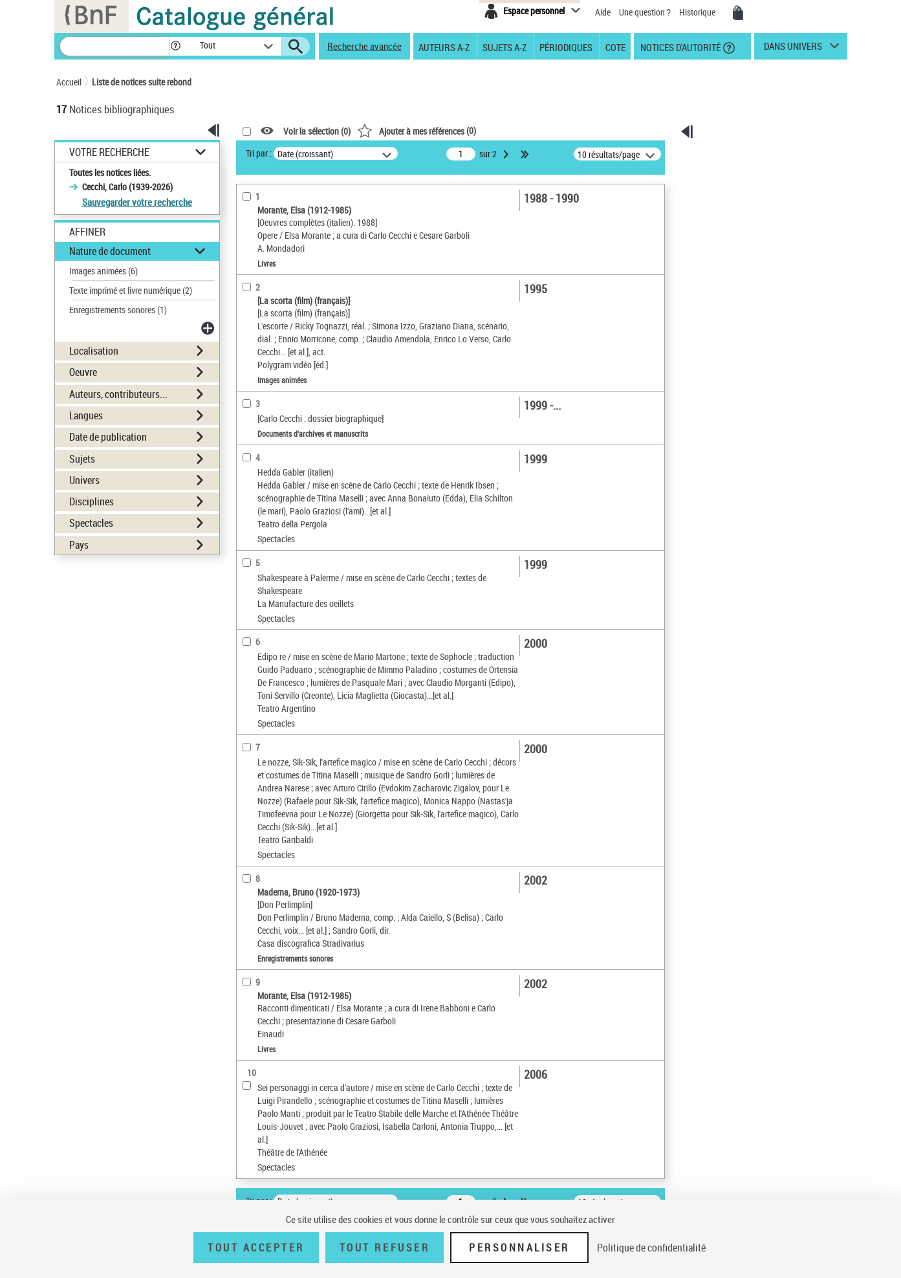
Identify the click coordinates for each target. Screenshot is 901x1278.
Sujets (82, 459)
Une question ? (646, 12)
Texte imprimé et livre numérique (130, 290)
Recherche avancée (364, 45)
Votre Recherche (109, 152)
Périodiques (565, 46)
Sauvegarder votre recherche (137, 201)
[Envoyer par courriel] (737, 212)
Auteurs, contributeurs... (118, 394)
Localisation (93, 351)
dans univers (793, 49)
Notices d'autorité (679, 46)
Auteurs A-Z (444, 46)
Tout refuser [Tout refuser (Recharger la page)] (384, 1247)
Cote (615, 46)
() (416, 130)
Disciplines (91, 501)
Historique (698, 12)
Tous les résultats (743, 282)
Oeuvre (83, 372)
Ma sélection (735, 172)
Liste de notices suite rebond (141, 82)
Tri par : (259, 153)
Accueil (68, 82)
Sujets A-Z (504, 46)
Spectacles (91, 523)
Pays (79, 545)
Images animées (103, 271)
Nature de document (110, 251)
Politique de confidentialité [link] (651, 1247)
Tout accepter (256, 1247)
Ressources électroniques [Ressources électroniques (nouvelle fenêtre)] (738, 422)
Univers (84, 480)
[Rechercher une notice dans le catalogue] (114, 46)
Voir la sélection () (317, 131)
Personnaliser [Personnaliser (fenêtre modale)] (519, 1247)
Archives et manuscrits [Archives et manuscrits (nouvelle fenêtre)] (733, 408)
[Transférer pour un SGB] (743, 246)
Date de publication (108, 437)
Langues (86, 415)
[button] (175, 46)
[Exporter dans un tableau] (747, 229)
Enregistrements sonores (118, 309)
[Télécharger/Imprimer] (740, 196)
